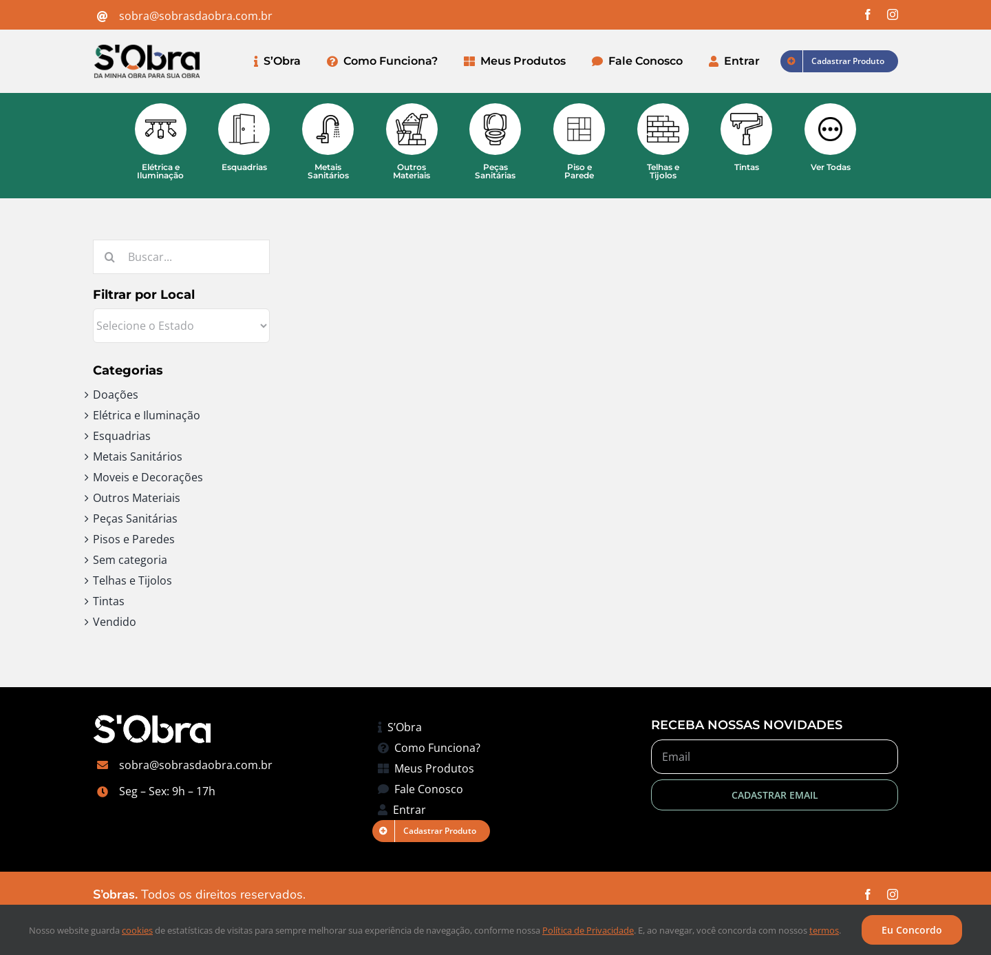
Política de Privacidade (588, 930)
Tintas (109, 601)
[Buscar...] (181, 257)
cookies (137, 930)
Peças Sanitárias (135, 518)
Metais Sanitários (137, 456)
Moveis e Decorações (148, 477)
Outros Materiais (136, 497)
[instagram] (892, 14)
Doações (115, 394)
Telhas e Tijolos (132, 580)
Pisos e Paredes (134, 539)
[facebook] (867, 14)
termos (824, 930)
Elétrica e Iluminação (146, 415)
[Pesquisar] (110, 257)
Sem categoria (130, 559)
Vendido (114, 621)
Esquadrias (122, 435)
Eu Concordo (912, 929)
